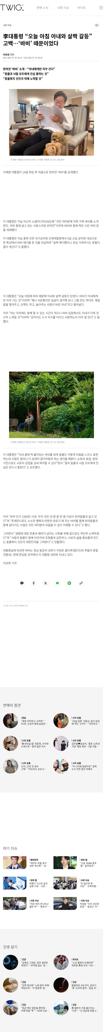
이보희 (6, 54)
